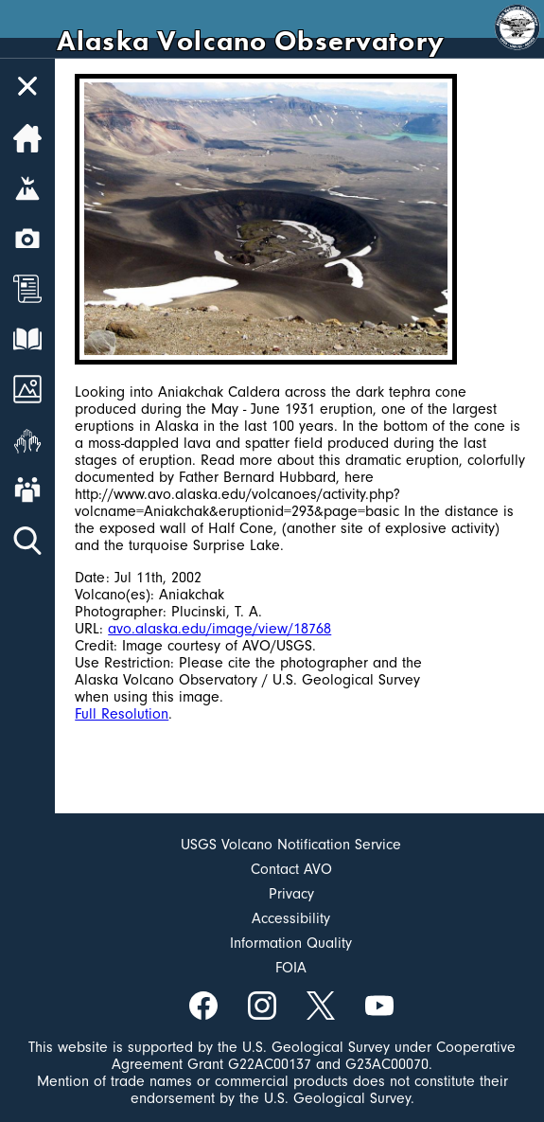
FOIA (291, 967)
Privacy (291, 893)
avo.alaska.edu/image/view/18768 (219, 628)
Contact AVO (291, 869)
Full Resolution (121, 713)
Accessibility (291, 918)
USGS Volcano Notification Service (291, 844)
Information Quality (291, 943)
